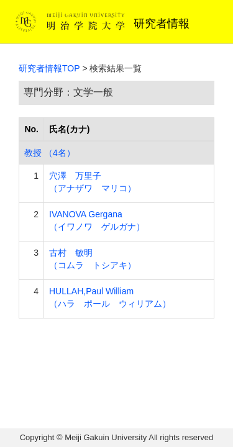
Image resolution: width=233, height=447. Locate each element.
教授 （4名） (49, 153)
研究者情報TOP (49, 68)
